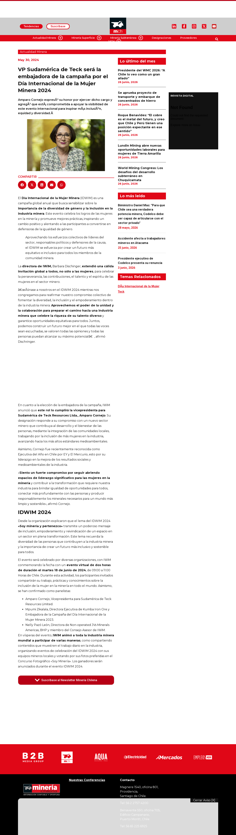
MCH (114, 41)
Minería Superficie (86, 38)
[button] (22, 185)
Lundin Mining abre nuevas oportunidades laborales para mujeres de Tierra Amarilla (141, 149)
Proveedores (188, 37)
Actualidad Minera (48, 38)
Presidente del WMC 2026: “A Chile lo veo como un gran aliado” (141, 74)
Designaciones (161, 37)
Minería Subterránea (126, 38)
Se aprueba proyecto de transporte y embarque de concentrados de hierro (139, 96)
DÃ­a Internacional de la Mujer (138, 286)
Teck (121, 291)
